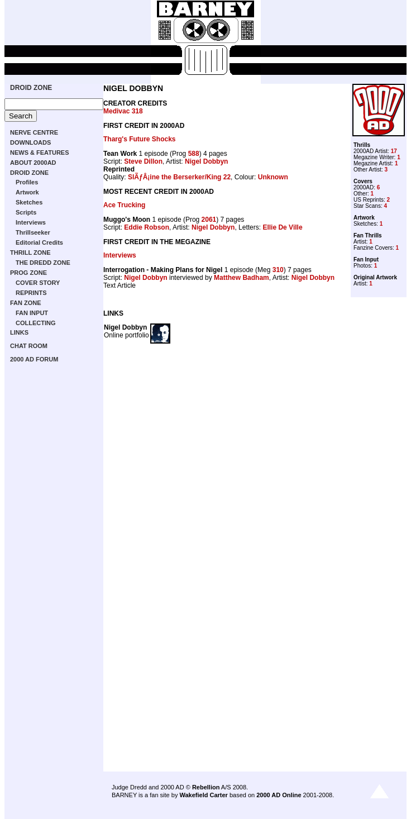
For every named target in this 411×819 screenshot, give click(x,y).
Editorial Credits (39, 242)
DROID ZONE (31, 88)
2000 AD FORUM (34, 359)
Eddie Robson (146, 227)
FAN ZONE (25, 302)
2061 (209, 219)
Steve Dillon (143, 161)
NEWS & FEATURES (39, 152)
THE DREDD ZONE (43, 262)
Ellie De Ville (282, 227)
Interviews (31, 222)
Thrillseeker (33, 232)
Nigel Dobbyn (206, 161)
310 (278, 270)
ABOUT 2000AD (33, 162)
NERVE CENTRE (34, 132)
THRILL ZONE (30, 252)
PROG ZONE (28, 272)
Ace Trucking (124, 205)
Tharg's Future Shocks (139, 139)
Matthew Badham (241, 278)
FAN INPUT (32, 312)
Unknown (273, 177)
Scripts (26, 212)
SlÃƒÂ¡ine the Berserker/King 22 (179, 177)
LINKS (19, 332)
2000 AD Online (278, 795)
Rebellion (206, 787)
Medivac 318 (123, 111)
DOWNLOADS (30, 142)
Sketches (29, 202)
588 (193, 154)
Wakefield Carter (203, 795)
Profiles (27, 182)
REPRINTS (31, 292)
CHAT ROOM (28, 345)
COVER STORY (38, 282)
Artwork (27, 192)
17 (394, 151)
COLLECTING (36, 323)
